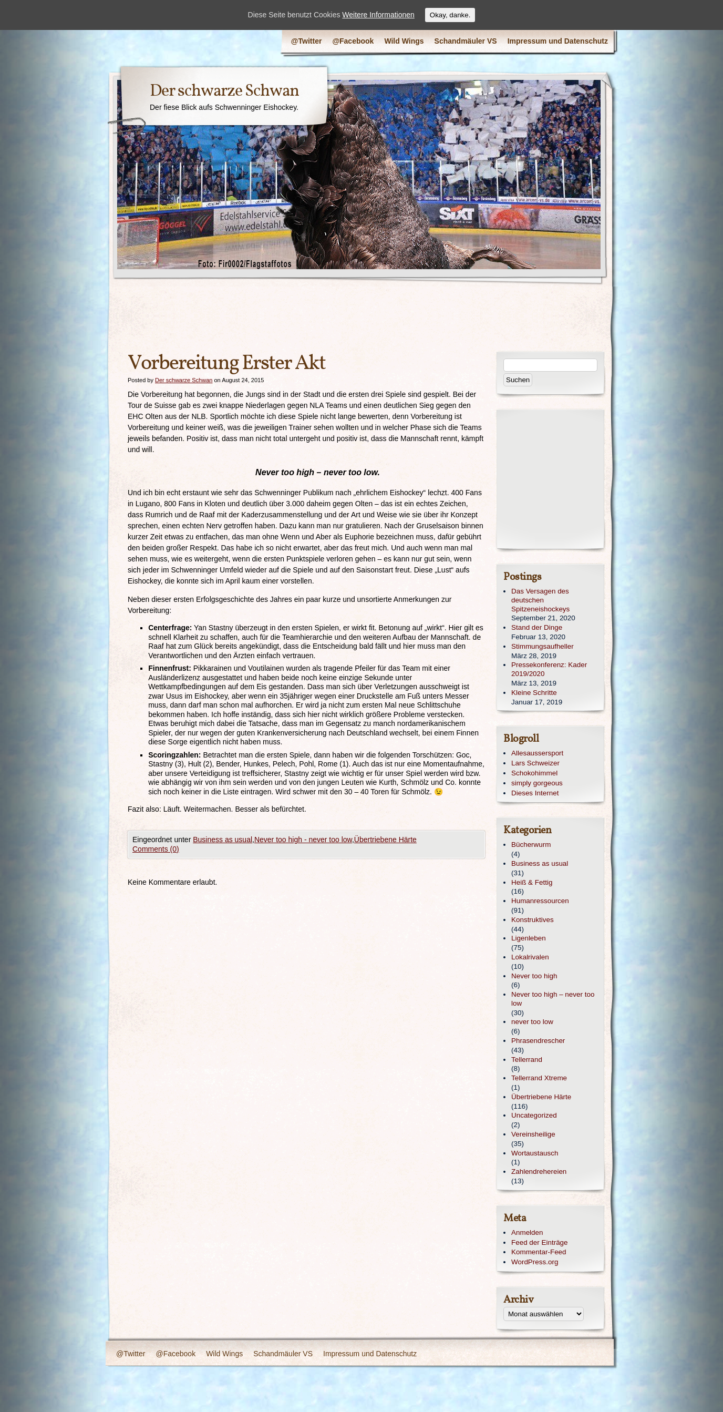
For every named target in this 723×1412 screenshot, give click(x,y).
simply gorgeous (537, 783)
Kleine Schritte (534, 693)
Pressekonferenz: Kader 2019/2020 (549, 669)
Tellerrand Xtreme (539, 1078)
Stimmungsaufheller (542, 646)
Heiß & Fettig (531, 882)
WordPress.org (534, 1262)
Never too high (534, 976)
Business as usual (222, 839)
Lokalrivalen (530, 957)
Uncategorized (534, 1115)
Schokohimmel (534, 773)
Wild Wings (404, 41)
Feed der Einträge (539, 1242)
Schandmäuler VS (466, 41)
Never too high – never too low (552, 998)
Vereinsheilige (533, 1134)
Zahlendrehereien (538, 1171)
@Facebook (353, 41)
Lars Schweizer (535, 763)
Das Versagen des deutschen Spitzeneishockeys (540, 600)
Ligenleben (528, 938)
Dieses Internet (535, 793)
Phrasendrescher (538, 1041)
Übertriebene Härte (385, 839)
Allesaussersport (537, 753)
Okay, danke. (450, 15)
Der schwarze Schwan (224, 91)
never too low (532, 1022)
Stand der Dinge (536, 627)
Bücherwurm (531, 844)
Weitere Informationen (378, 15)
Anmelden (527, 1232)
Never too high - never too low (303, 839)
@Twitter (306, 41)
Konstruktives (532, 920)
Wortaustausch (534, 1153)
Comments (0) (155, 849)
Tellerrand (526, 1059)
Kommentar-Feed (538, 1252)
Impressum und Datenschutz (558, 41)
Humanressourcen (540, 901)
